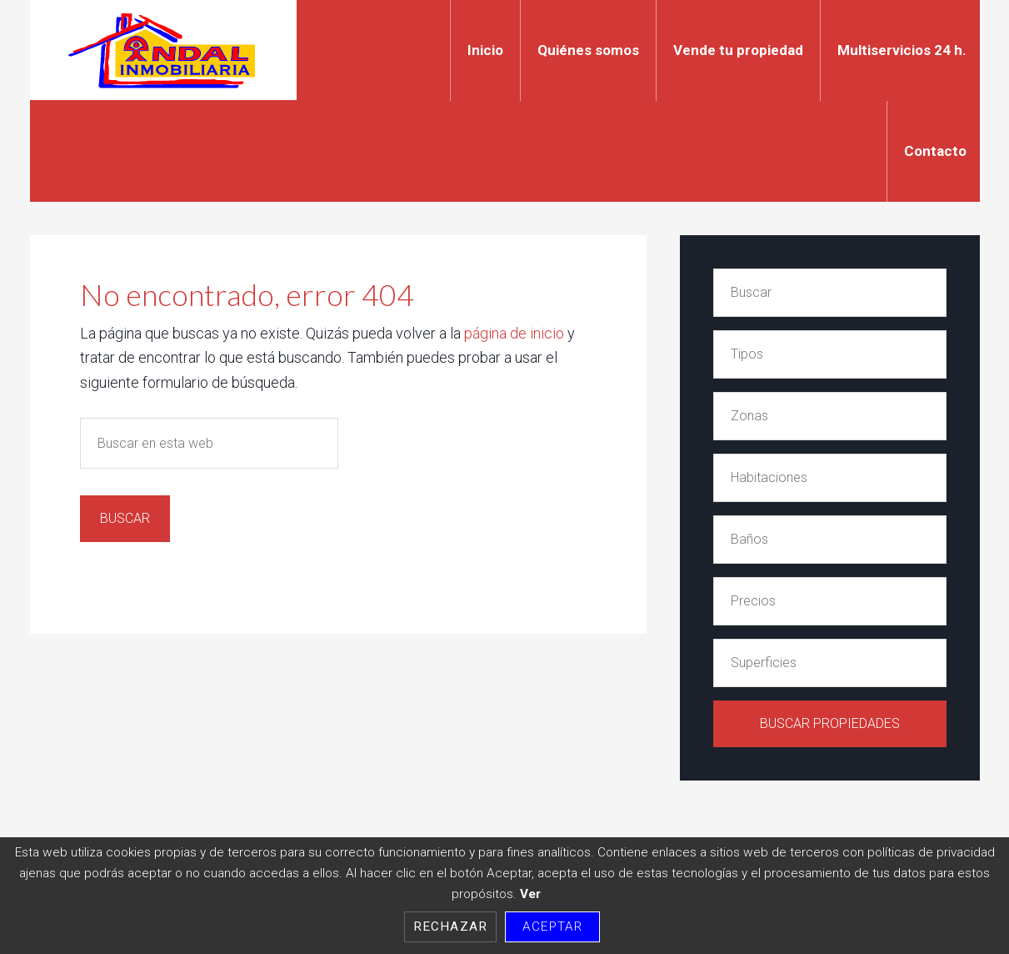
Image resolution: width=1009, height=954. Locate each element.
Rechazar (450, 926)
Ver (530, 893)
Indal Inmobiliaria (163, 50)
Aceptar (552, 926)
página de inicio (514, 333)
